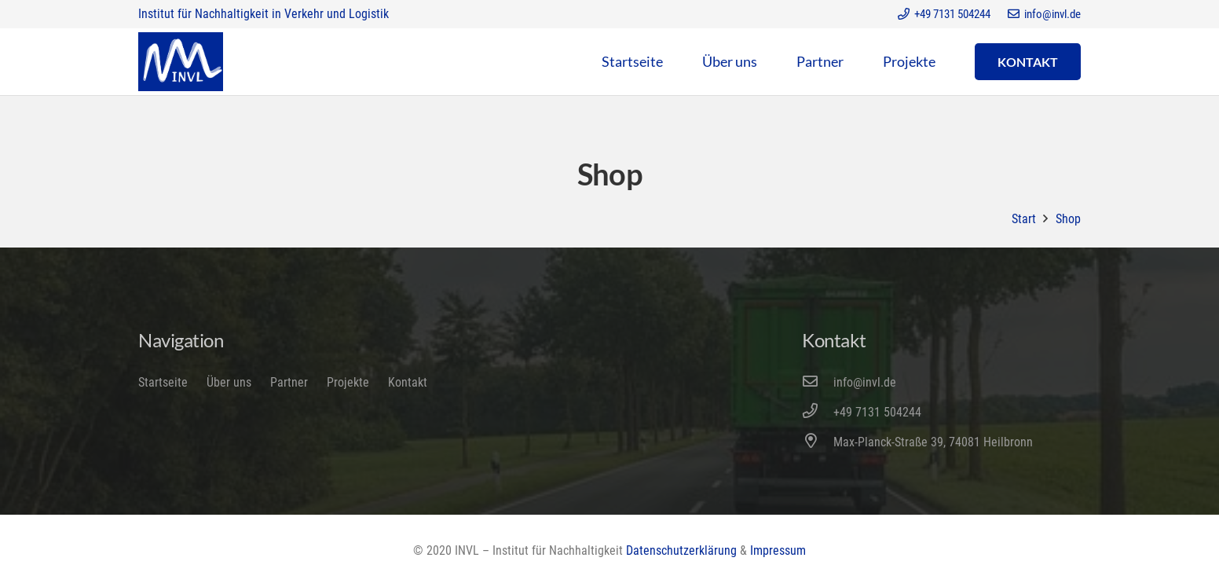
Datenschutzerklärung (681, 550)
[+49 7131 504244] (817, 413)
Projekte (348, 382)
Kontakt (407, 382)
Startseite (163, 382)
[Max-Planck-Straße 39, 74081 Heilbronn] (817, 442)
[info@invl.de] (817, 383)
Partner (289, 382)
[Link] (180, 61)
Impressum (778, 550)
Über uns (229, 382)
